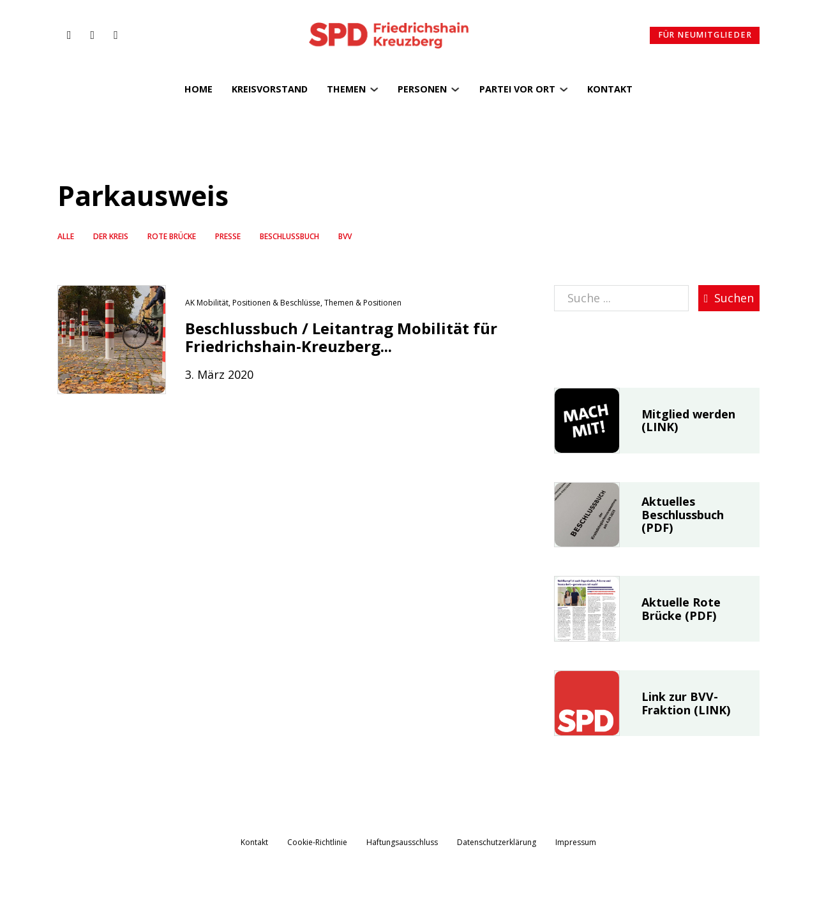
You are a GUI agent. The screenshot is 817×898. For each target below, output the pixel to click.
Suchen (729, 297)
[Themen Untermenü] (374, 89)
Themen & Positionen (362, 302)
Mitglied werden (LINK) (688, 420)
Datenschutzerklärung (496, 842)
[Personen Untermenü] (455, 89)
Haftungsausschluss (402, 842)
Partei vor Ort (517, 89)
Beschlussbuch (289, 236)
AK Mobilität (207, 302)
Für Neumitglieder (705, 34)
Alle (65, 236)
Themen (346, 89)
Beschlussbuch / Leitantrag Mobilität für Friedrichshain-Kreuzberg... (341, 337)
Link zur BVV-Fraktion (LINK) (685, 703)
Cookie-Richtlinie (317, 842)
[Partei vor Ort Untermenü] (563, 89)
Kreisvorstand (270, 89)
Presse (228, 236)
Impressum (575, 842)
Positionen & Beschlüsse (276, 302)
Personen (422, 89)
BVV (345, 236)
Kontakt (610, 89)
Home (198, 89)
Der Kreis (110, 236)
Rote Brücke (171, 236)
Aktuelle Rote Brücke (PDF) (681, 608)
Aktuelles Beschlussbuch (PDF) (682, 514)
